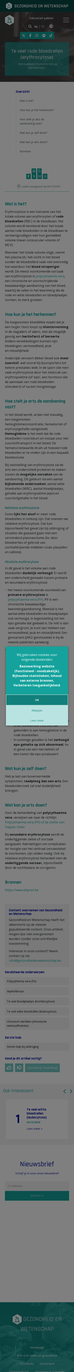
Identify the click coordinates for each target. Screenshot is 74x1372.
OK (37, 700)
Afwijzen (37, 710)
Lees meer (37, 720)
